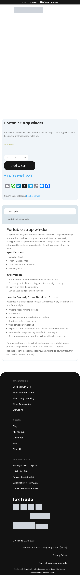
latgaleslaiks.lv (48, 572)
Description (13, 211)
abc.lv (54, 569)
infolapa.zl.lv (18, 569)
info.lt (27, 572)
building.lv (61, 569)
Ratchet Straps (33, 196)
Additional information (19, 219)
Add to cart (19, 165)
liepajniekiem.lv (36, 572)
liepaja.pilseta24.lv (31, 569)
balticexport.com (45, 569)
